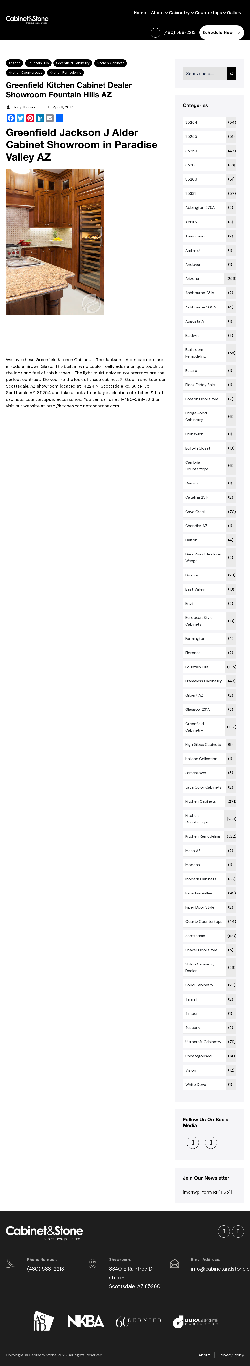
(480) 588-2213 (45, 1268)
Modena (192, 864)
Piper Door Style (199, 907)
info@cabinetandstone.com (217, 1268)
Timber (191, 1013)
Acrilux (191, 222)
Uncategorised (198, 1055)
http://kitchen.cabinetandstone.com (82, 406)
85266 (191, 179)
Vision (190, 1070)
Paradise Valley (198, 893)
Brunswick (194, 434)
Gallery (234, 13)
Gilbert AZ (194, 695)
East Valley (195, 589)
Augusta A (194, 321)
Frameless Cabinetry (203, 681)
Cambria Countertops (197, 466)
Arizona (15, 63)
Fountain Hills (38, 63)
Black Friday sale (200, 384)
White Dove (195, 1084)
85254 (191, 122)
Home (140, 13)
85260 (191, 165)
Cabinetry (179, 12)
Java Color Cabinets (203, 787)
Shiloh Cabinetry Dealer (200, 967)
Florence (193, 652)
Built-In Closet (197, 448)
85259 (191, 151)
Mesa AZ (193, 850)
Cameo (191, 483)
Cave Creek (195, 511)
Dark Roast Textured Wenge (203, 557)
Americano (195, 236)
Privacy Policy (232, 1354)
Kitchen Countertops (25, 72)
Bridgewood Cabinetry (196, 416)
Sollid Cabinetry (199, 984)
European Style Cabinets (199, 621)
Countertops (208, 12)
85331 (190, 193)
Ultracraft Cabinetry (203, 1041)
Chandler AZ (196, 525)
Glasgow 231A (197, 709)
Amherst (193, 250)
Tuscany (192, 1027)
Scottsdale (195, 935)
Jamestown (195, 772)
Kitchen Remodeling (65, 72)
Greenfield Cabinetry (73, 63)
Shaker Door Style (201, 950)
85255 (191, 136)
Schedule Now (221, 32)
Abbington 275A (200, 207)
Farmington (195, 638)
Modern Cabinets (200, 879)
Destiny (192, 575)
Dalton (191, 540)
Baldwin (192, 335)
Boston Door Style (201, 398)
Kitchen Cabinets (110, 63)
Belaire (191, 370)
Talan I (191, 999)
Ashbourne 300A (200, 307)
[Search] (231, 73)
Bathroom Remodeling (195, 353)
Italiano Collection (201, 758)
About (157, 12)
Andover (193, 264)
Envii (189, 603)
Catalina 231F (196, 497)
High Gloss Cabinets (203, 744)
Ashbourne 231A (199, 292)
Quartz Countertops (203, 921)
